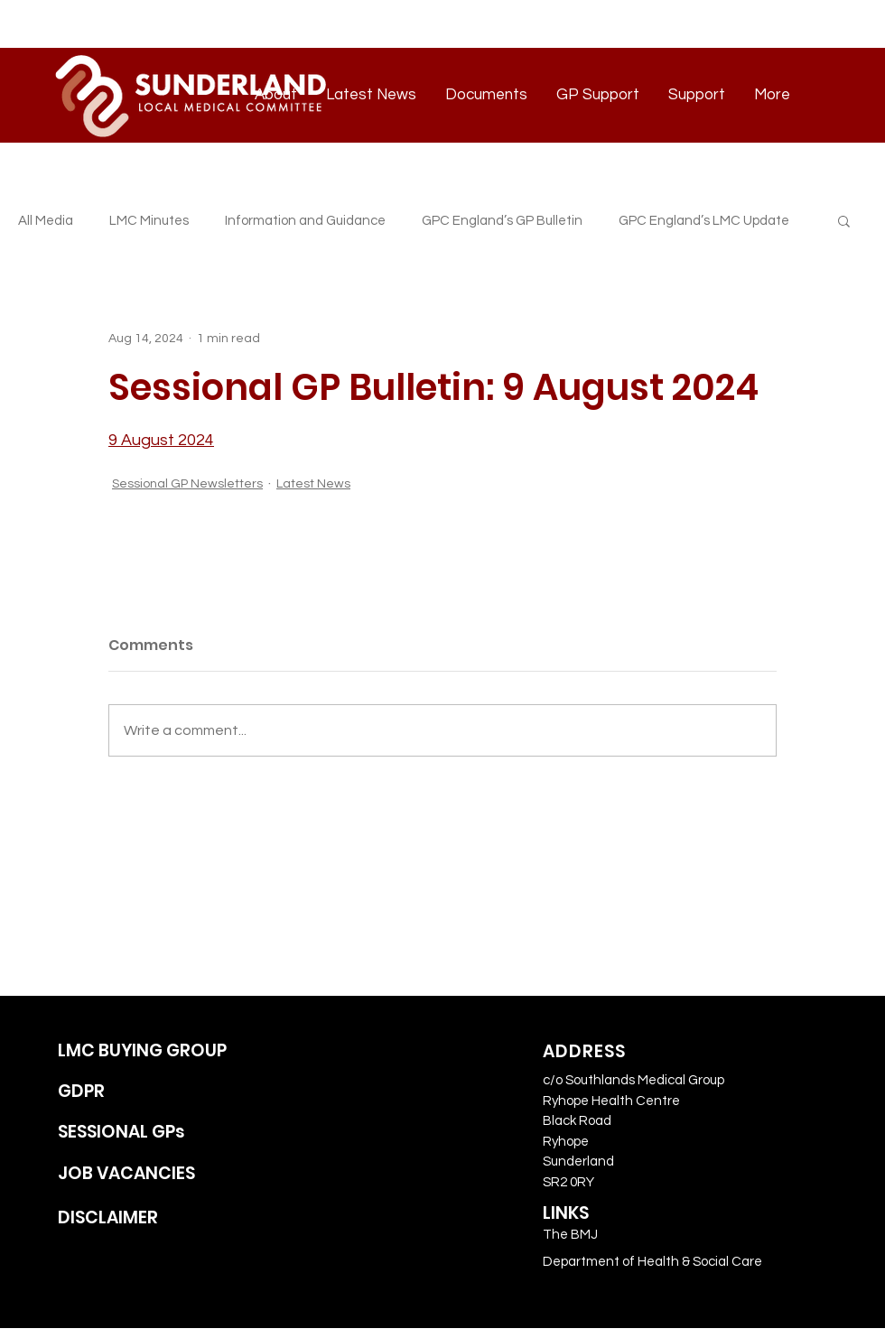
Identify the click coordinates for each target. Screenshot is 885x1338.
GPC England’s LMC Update (704, 221)
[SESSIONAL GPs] (163, 1133)
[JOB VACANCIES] (163, 1174)
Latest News (313, 484)
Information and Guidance (305, 221)
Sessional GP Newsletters (187, 484)
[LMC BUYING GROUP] (163, 1051)
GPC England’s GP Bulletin (502, 221)
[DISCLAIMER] (163, 1218)
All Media (45, 221)
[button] (843, 220)
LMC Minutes (149, 221)
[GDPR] (163, 1092)
